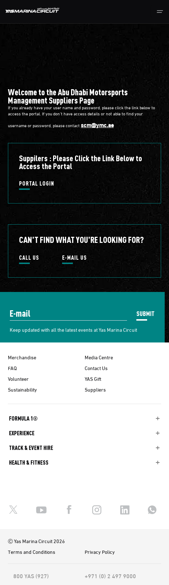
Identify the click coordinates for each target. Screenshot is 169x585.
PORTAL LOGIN (36, 184)
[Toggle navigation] (160, 11)
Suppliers (95, 389)
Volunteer (18, 378)
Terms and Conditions (31, 551)
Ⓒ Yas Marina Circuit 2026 (36, 541)
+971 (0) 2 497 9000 (110, 576)
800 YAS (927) (31, 576)
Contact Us (96, 367)
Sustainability (22, 389)
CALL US (29, 258)
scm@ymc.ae (97, 125)
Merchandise (22, 357)
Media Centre (99, 357)
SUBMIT (145, 313)
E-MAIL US (74, 258)
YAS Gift (93, 378)
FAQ (12, 367)
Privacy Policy (100, 551)
